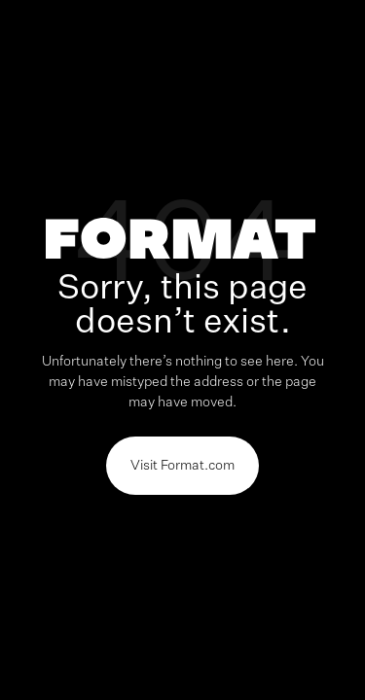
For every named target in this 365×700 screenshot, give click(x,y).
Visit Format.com (182, 465)
